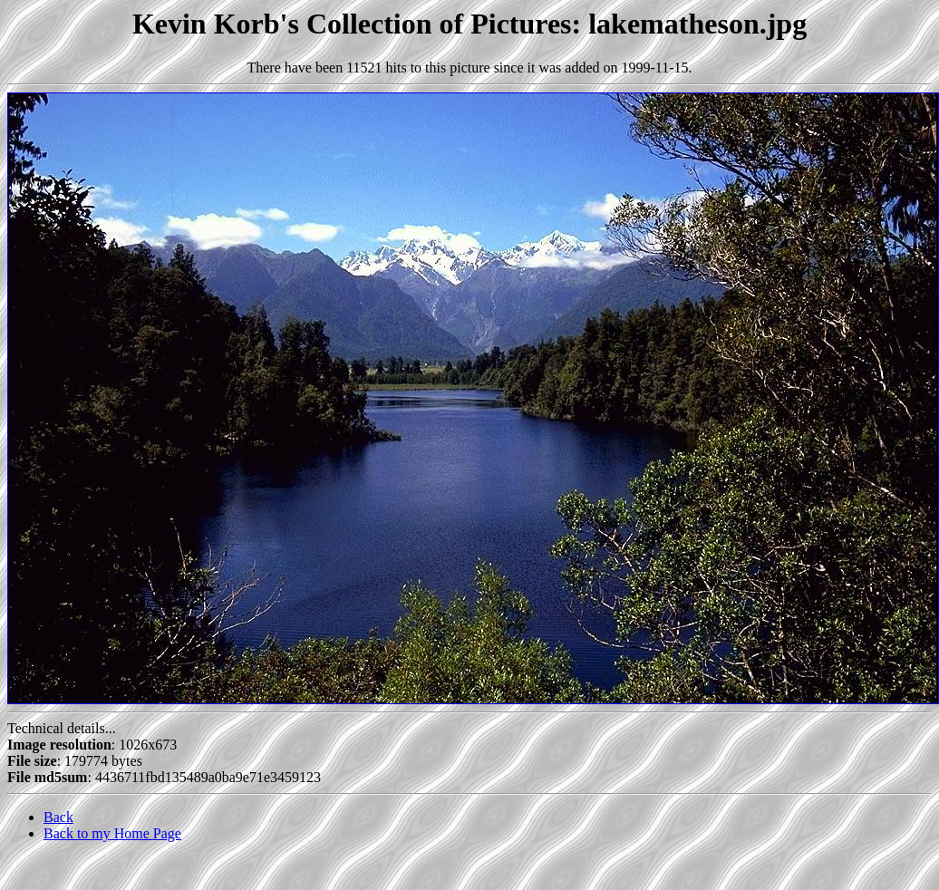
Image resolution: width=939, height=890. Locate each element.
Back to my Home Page (112, 833)
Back (58, 817)
